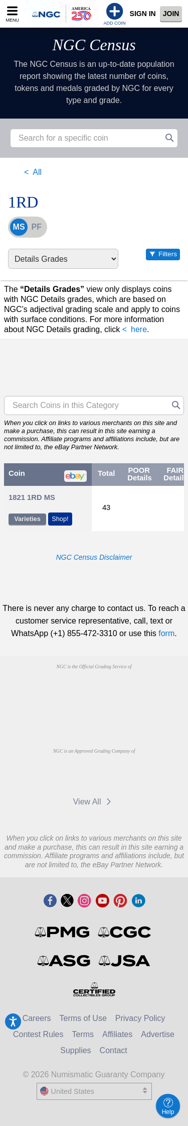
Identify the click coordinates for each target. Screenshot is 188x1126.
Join (171, 14)
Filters (167, 254)
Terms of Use (83, 1018)
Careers (37, 1018)
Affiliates (117, 1034)
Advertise (157, 1034)
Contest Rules (38, 1034)
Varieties (27, 519)
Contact (113, 1050)
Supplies (75, 1050)
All (37, 172)
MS (19, 227)
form (166, 633)
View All (94, 801)
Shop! (60, 519)
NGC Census (93, 45)
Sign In (143, 14)
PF (37, 227)
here (139, 329)
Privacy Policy (140, 1018)
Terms (83, 1034)
